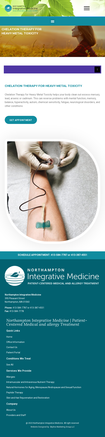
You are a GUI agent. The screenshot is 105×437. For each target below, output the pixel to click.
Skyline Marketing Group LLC (62, 427)
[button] (52, 21)
